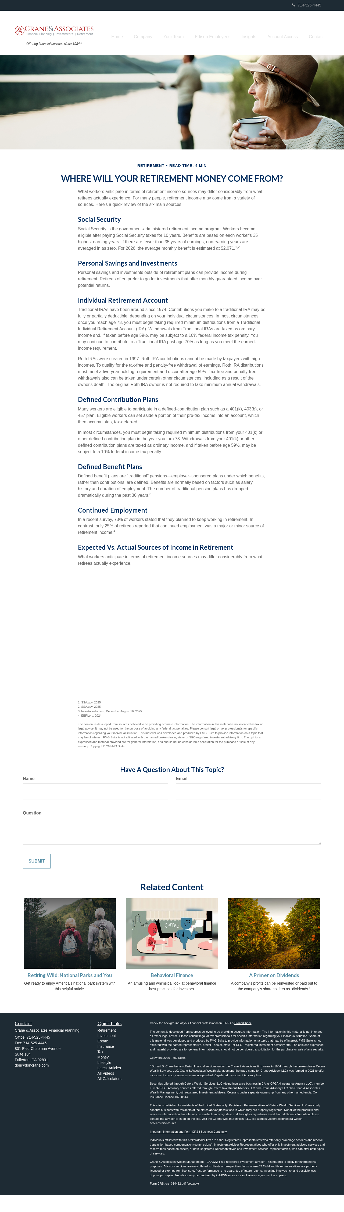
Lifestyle (104, 1079)
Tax (100, 1068)
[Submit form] (37, 878)
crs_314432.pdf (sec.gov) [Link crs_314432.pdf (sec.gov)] (182, 1200)
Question (32, 829)
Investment (107, 1052)
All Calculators (109, 1095)
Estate (103, 1058)
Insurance (106, 1063)
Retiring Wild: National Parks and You (70, 992)
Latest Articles (109, 1084)
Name (29, 795)
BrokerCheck (243, 1039)
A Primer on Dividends (274, 992)
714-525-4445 (306, 5)
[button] (134, 30)
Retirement (107, 1047)
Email (182, 795)
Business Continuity (214, 1148)
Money (103, 1074)
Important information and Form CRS (174, 1148)
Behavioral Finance (172, 992)
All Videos (106, 1090)
